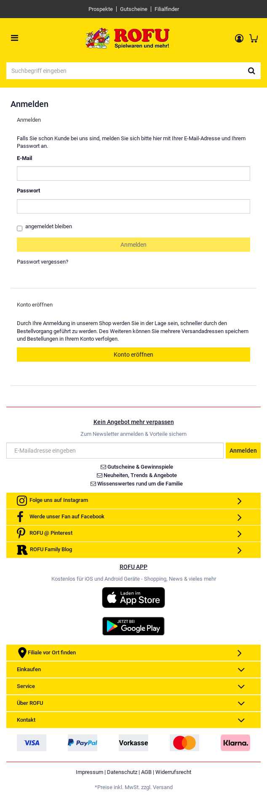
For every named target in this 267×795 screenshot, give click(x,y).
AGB (146, 772)
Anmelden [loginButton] (133, 244)
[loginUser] (133, 173)
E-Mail (24, 158)
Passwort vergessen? (42, 262)
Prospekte (100, 9)
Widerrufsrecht (173, 772)
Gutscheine (133, 9)
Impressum (89, 772)
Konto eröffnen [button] (133, 354)
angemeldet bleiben (44, 227)
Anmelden (243, 450)
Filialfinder (167, 9)
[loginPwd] (133, 206)
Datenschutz (122, 772)
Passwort (28, 190)
